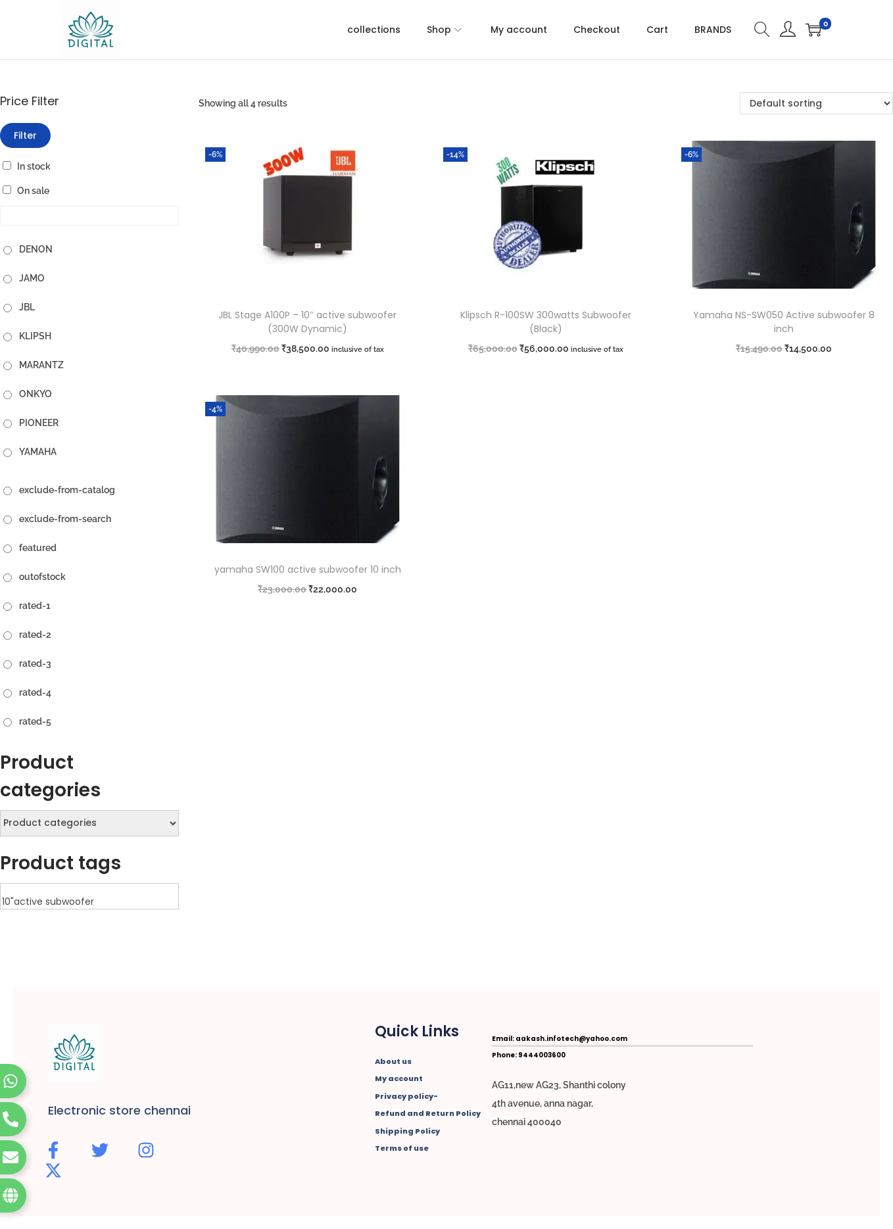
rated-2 (35, 634)
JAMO (32, 278)
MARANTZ (41, 365)
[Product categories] (89, 823)
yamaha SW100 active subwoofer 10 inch (307, 569)
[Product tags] (89, 896)
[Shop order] (816, 103)
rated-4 (35, 692)
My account (399, 1078)
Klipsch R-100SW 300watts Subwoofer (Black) (545, 321)
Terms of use (402, 1148)
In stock (34, 166)
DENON (36, 249)
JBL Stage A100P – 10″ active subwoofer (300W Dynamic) (307, 321)
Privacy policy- (406, 1096)
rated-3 (35, 663)
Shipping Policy (407, 1131)
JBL (27, 307)
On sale (33, 190)
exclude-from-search (65, 519)
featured (38, 547)
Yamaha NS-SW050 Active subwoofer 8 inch (784, 321)
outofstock (42, 576)
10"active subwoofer (89, 902)
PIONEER (39, 423)
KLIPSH (35, 336)
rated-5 (35, 721)
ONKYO (35, 394)
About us (393, 1061)
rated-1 (35, 605)
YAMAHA (38, 451)
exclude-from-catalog (67, 490)
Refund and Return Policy (428, 1113)
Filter (25, 135)
